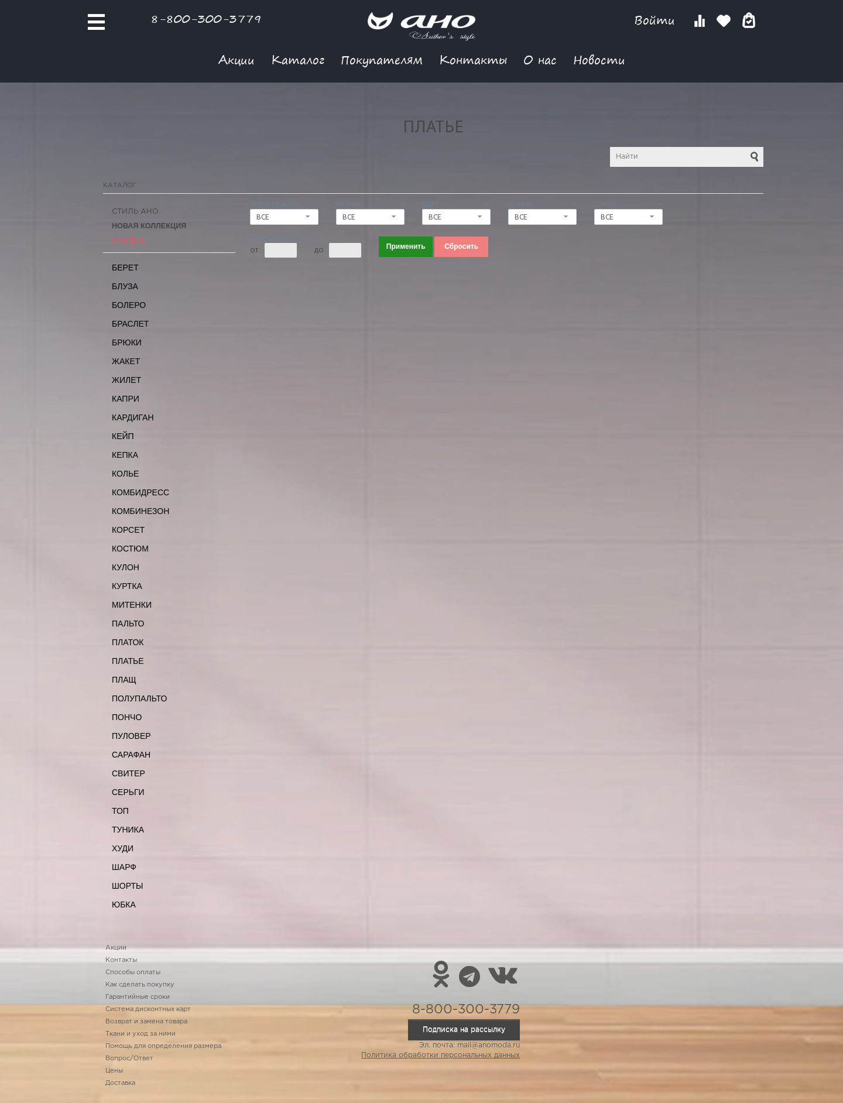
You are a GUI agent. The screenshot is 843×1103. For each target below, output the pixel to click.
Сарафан (131, 754)
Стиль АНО (135, 211)
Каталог (297, 59)
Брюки (127, 342)
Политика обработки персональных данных (440, 1055)
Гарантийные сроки (137, 997)
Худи (122, 848)
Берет (125, 267)
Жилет (126, 380)
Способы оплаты (132, 972)
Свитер (128, 773)
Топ (120, 811)
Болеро (129, 305)
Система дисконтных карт (148, 1009)
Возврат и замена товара (146, 1022)
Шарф (124, 867)
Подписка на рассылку (464, 1029)
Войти (656, 20)
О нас (540, 59)
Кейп (123, 436)
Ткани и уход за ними (140, 1034)
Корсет (128, 530)
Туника (128, 829)
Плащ (124, 679)
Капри (125, 398)
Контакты (473, 59)
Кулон (125, 567)
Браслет (130, 323)
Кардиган (133, 417)
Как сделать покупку (139, 985)
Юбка (124, 904)
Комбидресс (140, 492)
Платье (128, 661)
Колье (125, 473)
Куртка (127, 586)
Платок (127, 642)
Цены (114, 1071)
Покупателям (382, 59)
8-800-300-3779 (206, 18)
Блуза (125, 286)
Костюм (130, 548)
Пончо (127, 717)
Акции (236, 59)
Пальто (128, 623)
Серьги (128, 792)
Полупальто (139, 698)
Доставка (120, 1083)
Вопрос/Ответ (129, 1058)
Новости (599, 59)
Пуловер (131, 736)
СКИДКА (128, 241)
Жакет (126, 361)
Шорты (127, 885)
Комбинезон (140, 511)
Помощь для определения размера (163, 1046)
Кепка (125, 455)
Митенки (132, 604)
